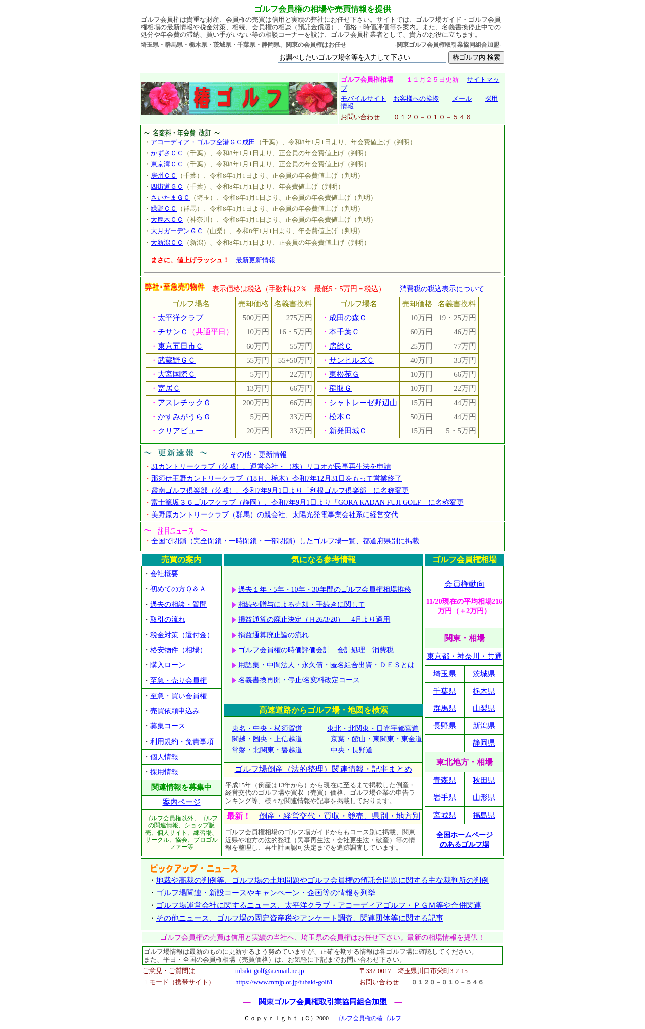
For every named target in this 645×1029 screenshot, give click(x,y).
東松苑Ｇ (344, 374)
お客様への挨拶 (416, 98)
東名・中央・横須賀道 (267, 728)
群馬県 (444, 708)
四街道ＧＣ (167, 186)
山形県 (484, 797)
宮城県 (444, 815)
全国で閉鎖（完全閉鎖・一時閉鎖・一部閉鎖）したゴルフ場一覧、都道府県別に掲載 (285, 541)
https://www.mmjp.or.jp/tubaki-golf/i (283, 982)
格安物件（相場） (178, 650)
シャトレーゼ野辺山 (363, 402)
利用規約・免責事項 (182, 742)
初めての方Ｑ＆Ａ (178, 589)
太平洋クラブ (180, 318)
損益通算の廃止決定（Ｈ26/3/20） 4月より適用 (314, 619)
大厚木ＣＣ (167, 219)
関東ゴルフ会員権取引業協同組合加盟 (323, 1002)
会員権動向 (464, 584)
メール (462, 98)
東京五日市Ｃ (180, 346)
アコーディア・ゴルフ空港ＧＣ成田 (203, 142)
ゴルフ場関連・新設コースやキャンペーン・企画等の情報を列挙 (265, 893)
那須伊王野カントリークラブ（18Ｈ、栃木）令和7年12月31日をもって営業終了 (276, 478)
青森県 (444, 780)
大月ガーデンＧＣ (177, 231)
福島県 (484, 815)
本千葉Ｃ (344, 332)
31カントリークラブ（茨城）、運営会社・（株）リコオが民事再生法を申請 (271, 466)
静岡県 (484, 743)
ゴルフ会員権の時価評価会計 (284, 650)
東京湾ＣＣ (167, 164)
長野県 (444, 726)
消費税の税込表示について (442, 288)
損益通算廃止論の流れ (273, 635)
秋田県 (484, 780)
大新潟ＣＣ (167, 242)
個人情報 (164, 757)
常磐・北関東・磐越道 (267, 750)
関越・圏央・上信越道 (267, 739)
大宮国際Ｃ (177, 374)
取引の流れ (167, 619)
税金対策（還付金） (182, 635)
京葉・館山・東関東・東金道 (376, 739)
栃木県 (484, 691)
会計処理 (351, 650)
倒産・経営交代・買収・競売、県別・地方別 (339, 816)
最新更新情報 (255, 260)
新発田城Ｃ (348, 431)
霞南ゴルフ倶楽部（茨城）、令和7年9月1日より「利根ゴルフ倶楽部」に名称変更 (280, 490)
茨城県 (484, 674)
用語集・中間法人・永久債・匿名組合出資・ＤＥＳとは (326, 665)
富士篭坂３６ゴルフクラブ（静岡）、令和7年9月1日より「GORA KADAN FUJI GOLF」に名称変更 (307, 502)
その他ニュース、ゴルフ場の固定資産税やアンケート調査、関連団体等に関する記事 (299, 918)
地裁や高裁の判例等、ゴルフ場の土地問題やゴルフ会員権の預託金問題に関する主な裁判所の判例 (322, 880)
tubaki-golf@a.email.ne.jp (269, 971)
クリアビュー (180, 431)
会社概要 (164, 574)
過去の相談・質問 (178, 604)
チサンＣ (173, 332)
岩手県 (444, 797)
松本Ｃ (340, 417)
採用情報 (164, 772)
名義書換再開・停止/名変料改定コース (299, 680)
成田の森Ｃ (348, 318)
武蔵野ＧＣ (177, 360)
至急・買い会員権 (178, 696)
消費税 (383, 650)
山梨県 (484, 708)
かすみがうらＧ (184, 417)
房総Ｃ (340, 346)
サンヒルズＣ (351, 360)
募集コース (167, 726)
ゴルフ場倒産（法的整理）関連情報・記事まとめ (323, 769)
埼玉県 (444, 674)
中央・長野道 (352, 750)
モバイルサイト (363, 98)
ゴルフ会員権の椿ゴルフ (368, 1018)
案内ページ (182, 802)
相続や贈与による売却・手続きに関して (301, 604)
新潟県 (484, 726)
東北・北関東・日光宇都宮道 (373, 728)
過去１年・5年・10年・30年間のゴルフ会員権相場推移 (324, 589)
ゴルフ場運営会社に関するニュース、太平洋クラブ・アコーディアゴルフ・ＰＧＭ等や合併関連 (318, 905)
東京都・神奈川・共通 (464, 656)
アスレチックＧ (184, 402)
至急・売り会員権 (178, 680)
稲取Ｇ (340, 388)
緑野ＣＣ (164, 208)
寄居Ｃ (169, 388)
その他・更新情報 (258, 455)
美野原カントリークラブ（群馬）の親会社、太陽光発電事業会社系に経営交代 (274, 515)
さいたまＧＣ (170, 197)
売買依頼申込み (175, 711)
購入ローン (167, 665)
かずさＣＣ (167, 153)
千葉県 (444, 691)
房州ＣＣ (164, 175)
